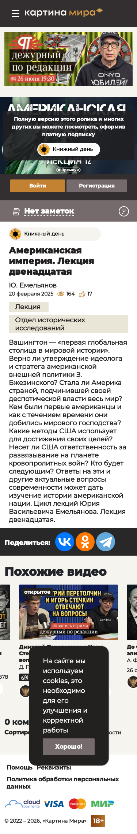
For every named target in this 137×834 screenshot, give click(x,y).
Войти (37, 185)
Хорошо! (68, 746)
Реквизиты (54, 767)
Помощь (19, 767)
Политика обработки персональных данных (63, 783)
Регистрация (97, 185)
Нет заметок (49, 211)
